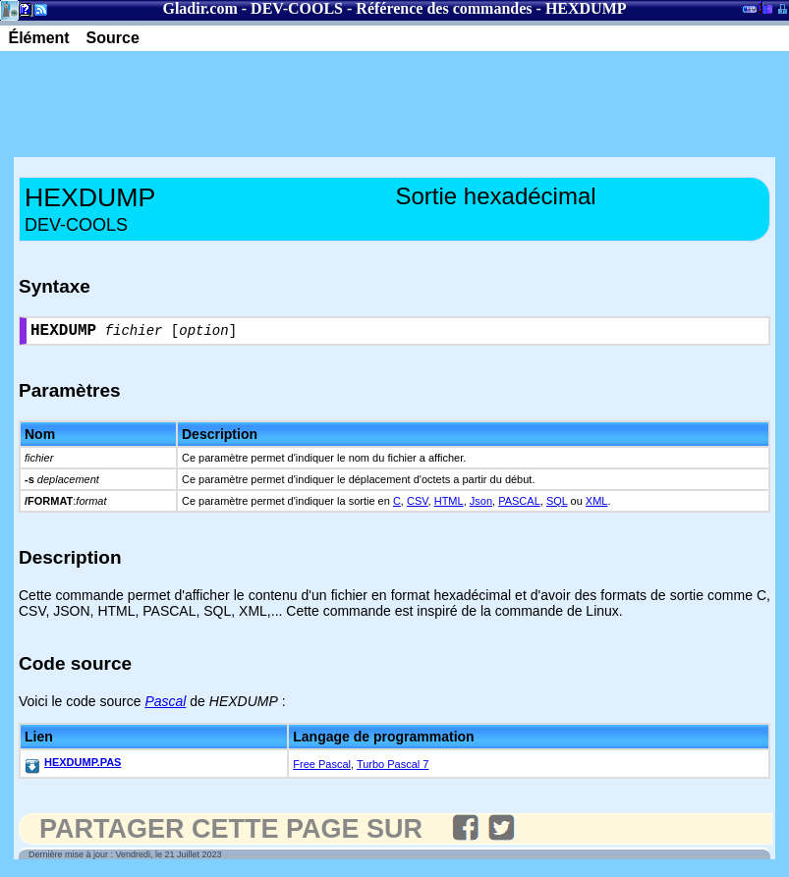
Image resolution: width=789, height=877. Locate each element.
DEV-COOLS (297, 8)
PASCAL (519, 505)
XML (597, 505)
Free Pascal (322, 768)
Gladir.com (199, 8)
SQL (557, 505)
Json (481, 505)
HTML (449, 505)
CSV (417, 505)
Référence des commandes (444, 8)
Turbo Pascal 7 (393, 768)
